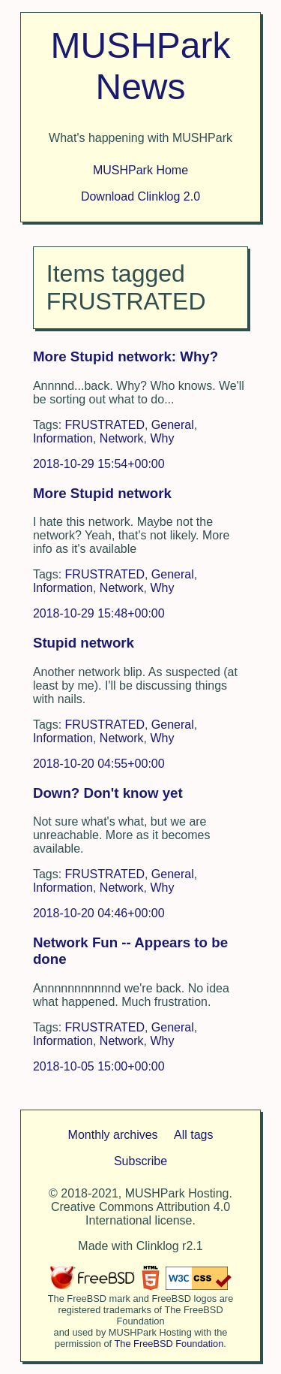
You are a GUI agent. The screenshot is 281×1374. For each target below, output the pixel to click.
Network (122, 438)
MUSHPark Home (140, 170)
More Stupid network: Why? (125, 356)
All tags (193, 1134)
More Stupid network (102, 493)
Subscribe (140, 1161)
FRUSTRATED (105, 424)
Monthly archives (113, 1134)
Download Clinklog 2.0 (140, 196)
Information (63, 438)
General (172, 424)
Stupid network (83, 643)
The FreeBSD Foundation (169, 1343)
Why (162, 438)
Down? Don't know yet (108, 793)
